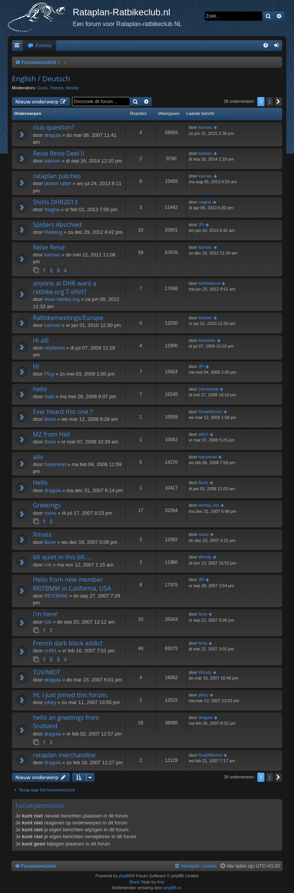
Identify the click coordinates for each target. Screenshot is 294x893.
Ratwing (53, 232)
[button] (278, 101)
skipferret (54, 348)
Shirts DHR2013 (55, 202)
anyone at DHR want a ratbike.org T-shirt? (64, 287)
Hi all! (41, 340)
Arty (161, 882)
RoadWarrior (210, 411)
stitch (203, 434)
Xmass (42, 534)
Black (134, 882)
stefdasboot (209, 283)
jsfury (50, 702)
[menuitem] (39, 46)
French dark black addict (68, 643)
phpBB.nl (172, 887)
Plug (49, 374)
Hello (40, 482)
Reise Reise (49, 247)
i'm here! (45, 614)
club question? (53, 127)
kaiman (205, 127)
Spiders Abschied (57, 224)
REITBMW (56, 596)
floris (202, 614)
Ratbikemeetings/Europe (68, 318)
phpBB (125, 875)
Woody (72, 87)
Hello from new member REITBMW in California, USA (72, 583)
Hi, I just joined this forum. (70, 695)
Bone (50, 419)
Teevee (56, 87)
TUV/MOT (46, 672)
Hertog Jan (208, 505)
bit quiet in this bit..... (63, 557)
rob (48, 565)
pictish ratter (58, 183)
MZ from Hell (51, 434)
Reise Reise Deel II (58, 153)
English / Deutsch (41, 79)
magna (52, 209)
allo (38, 457)
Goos (42, 87)
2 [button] (269, 101)
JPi (201, 224)
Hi (36, 366)
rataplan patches (57, 176)
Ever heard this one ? (63, 411)
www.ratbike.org (62, 299)
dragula (52, 135)
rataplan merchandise (64, 755)
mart (49, 396)
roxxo (50, 513)
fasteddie (207, 340)
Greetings (46, 505)
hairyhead (55, 464)
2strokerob (208, 389)
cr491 (50, 650)
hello (40, 389)
